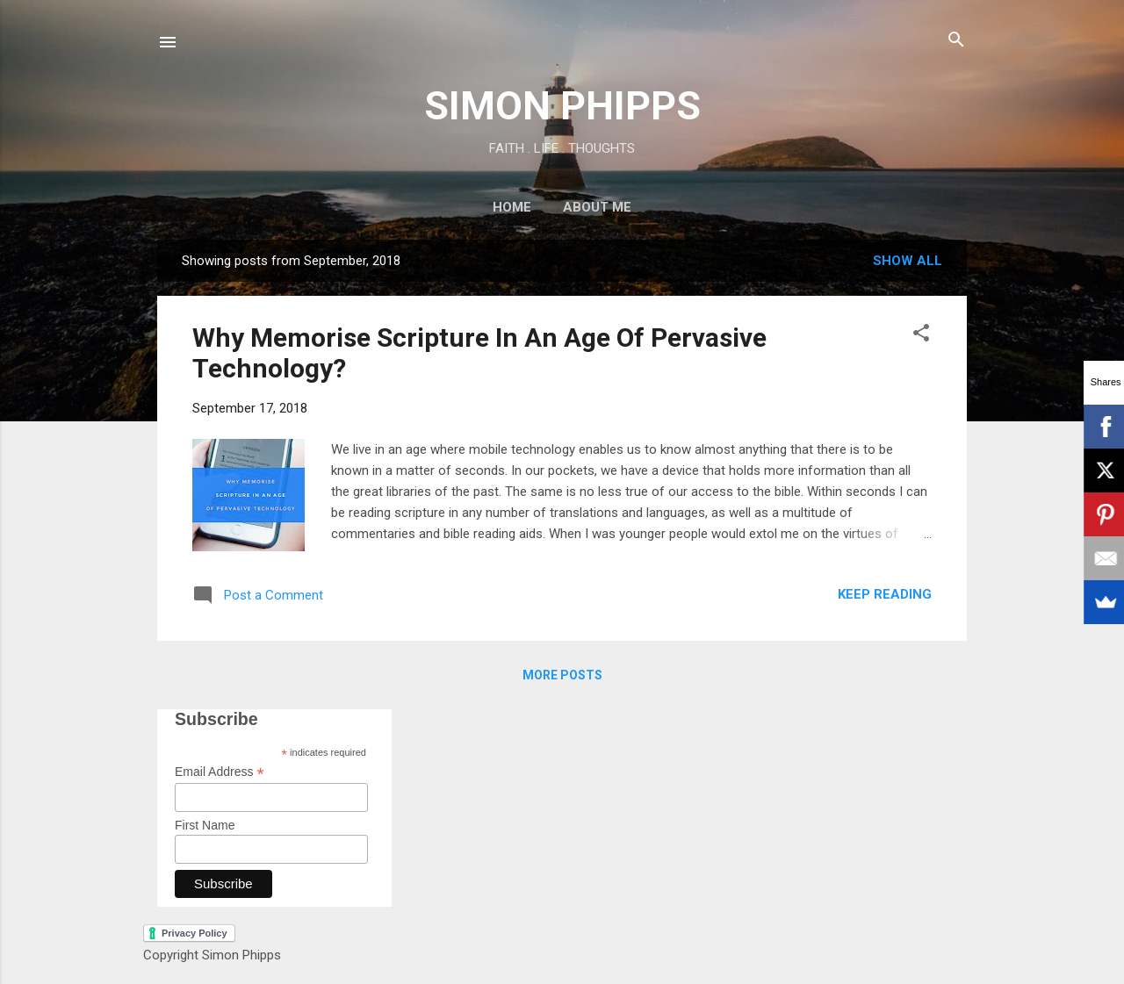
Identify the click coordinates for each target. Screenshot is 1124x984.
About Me (597, 207)
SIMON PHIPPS (562, 106)
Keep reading (885, 594)
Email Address (219, 772)
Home (512, 207)
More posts (562, 675)
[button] (921, 334)
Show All (907, 261)
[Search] (956, 41)
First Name (204, 825)
